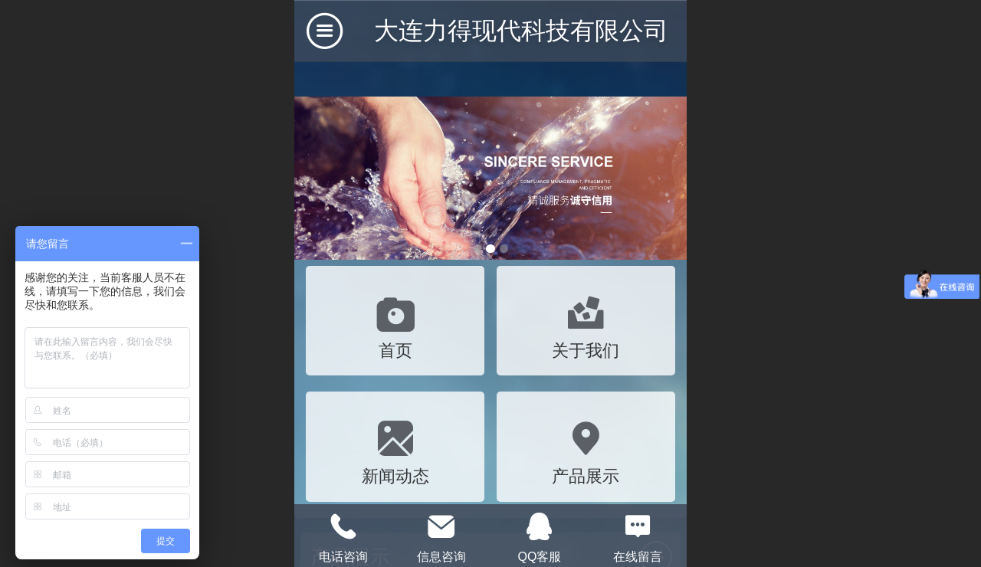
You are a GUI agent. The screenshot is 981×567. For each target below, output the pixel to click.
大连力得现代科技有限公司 (521, 30)
